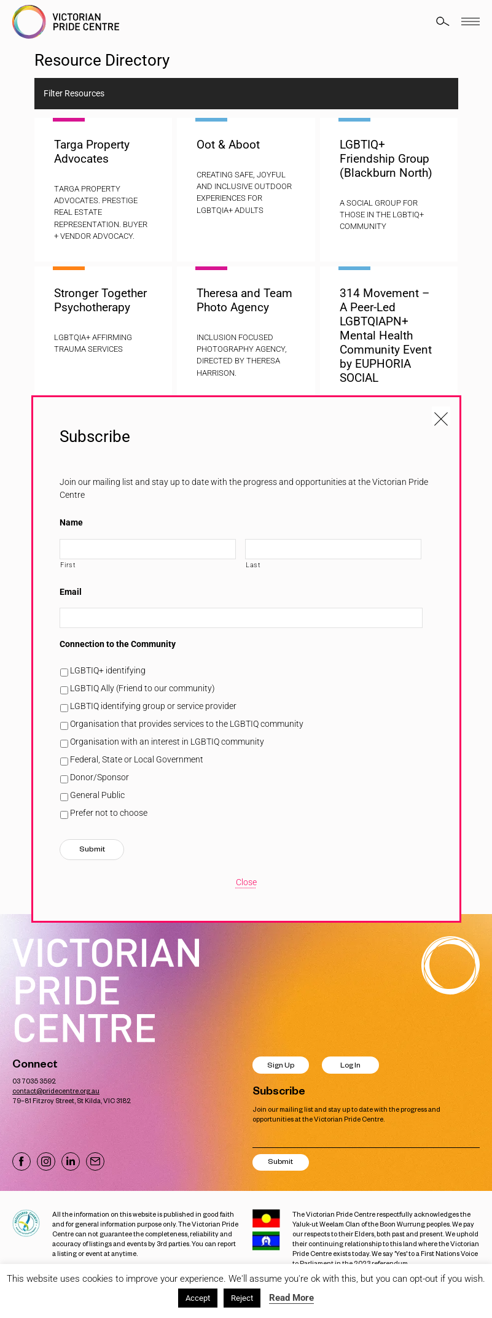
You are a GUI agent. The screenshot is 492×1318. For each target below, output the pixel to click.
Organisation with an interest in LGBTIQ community (167, 741)
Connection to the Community (118, 644)
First (68, 564)
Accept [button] (197, 1298)
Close (246, 882)
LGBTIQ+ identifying (108, 670)
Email (71, 592)
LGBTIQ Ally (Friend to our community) (142, 688)
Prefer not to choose (108, 813)
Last (253, 564)
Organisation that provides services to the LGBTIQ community (186, 724)
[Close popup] (441, 415)
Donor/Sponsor (99, 777)
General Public (97, 795)
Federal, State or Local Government (136, 759)
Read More (291, 1297)
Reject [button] (242, 1298)
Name (71, 522)
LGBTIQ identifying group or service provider (153, 706)
